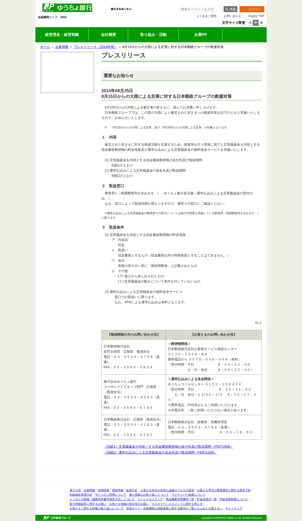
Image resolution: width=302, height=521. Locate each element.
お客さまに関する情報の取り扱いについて (96, 508)
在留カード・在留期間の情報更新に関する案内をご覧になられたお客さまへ (174, 508)
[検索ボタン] (230, 9)
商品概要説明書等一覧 (180, 499)
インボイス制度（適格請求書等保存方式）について (102, 499)
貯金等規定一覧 (207, 499)
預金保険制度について (234, 499)
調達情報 (117, 490)
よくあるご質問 (206, 16)
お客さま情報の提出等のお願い (129, 504)
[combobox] (202, 9)
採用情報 (165, 24)
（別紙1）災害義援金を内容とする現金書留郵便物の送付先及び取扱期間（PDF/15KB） (171, 446)
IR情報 (108, 24)
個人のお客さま (52, 24)
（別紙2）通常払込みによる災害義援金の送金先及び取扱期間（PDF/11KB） (162, 452)
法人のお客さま (80, 24)
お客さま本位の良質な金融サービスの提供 (167, 490)
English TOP (256, 16)
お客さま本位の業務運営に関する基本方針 (224, 490)
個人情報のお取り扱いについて (149, 494)
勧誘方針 (132, 490)
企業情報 (137, 24)
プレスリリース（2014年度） (95, 47)
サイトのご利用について (110, 494)
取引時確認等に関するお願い (88, 504)
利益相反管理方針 (81, 494)
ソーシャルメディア (150, 499)
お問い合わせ (232, 16)
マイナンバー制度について (189, 494)
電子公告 (75, 490)
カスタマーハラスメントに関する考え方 (177, 504)
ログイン (250, 9)
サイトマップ (233, 508)
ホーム (45, 47)
